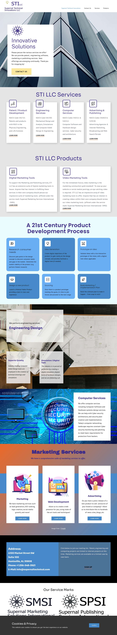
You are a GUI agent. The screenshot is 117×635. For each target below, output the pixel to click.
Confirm (94, 625)
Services (97, 8)
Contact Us (87, 8)
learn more (22, 518)
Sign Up (88, 567)
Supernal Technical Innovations (71, 8)
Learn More (13, 135)
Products (106, 8)
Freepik (63, 528)
